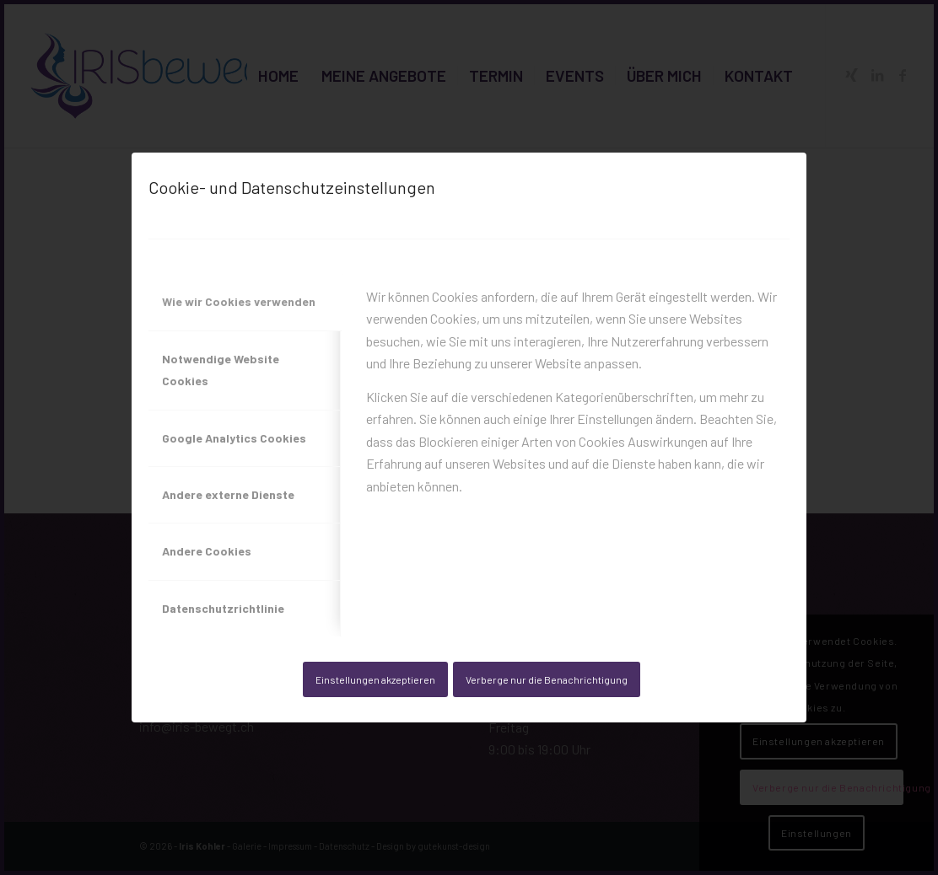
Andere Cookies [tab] (206, 551)
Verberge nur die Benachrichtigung (547, 679)
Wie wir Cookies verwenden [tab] (238, 301)
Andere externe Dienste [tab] (228, 494)
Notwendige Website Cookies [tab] (220, 370)
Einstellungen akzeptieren (375, 679)
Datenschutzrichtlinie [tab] (223, 608)
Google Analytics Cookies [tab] (234, 438)
